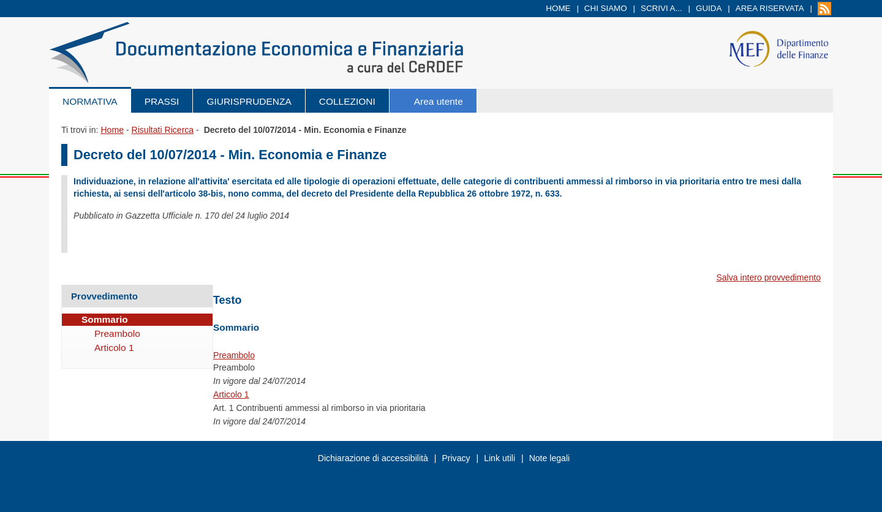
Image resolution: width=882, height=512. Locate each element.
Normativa (90, 101)
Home (558, 8)
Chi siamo (605, 8)
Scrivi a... (661, 8)
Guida (709, 8)
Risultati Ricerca (162, 130)
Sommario (104, 319)
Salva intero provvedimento (768, 277)
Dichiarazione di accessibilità (373, 458)
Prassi (162, 101)
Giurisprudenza (248, 101)
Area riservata (770, 8)
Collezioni (347, 101)
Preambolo (234, 355)
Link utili (499, 458)
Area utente (438, 101)
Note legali (549, 458)
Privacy (456, 458)
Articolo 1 (231, 394)
